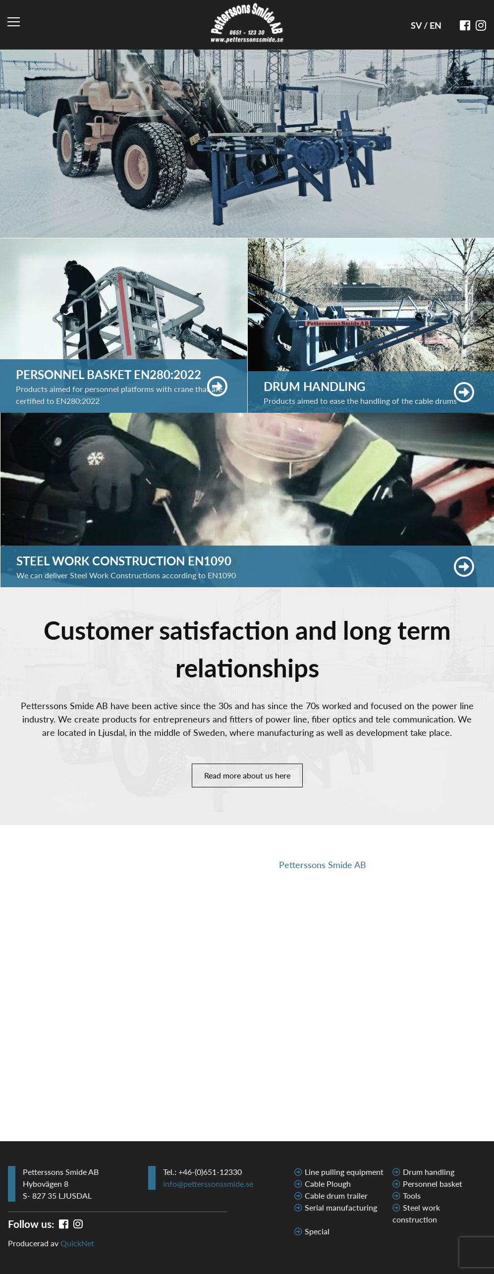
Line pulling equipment (344, 1171)
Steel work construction (416, 1213)
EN (435, 25)
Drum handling (428, 1171)
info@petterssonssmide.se (208, 1183)
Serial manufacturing (341, 1207)
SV (417, 25)
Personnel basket (432, 1183)
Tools (412, 1195)
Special (317, 1231)
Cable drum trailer (336, 1195)
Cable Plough (328, 1183)
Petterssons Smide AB (322, 864)
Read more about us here (247, 775)
